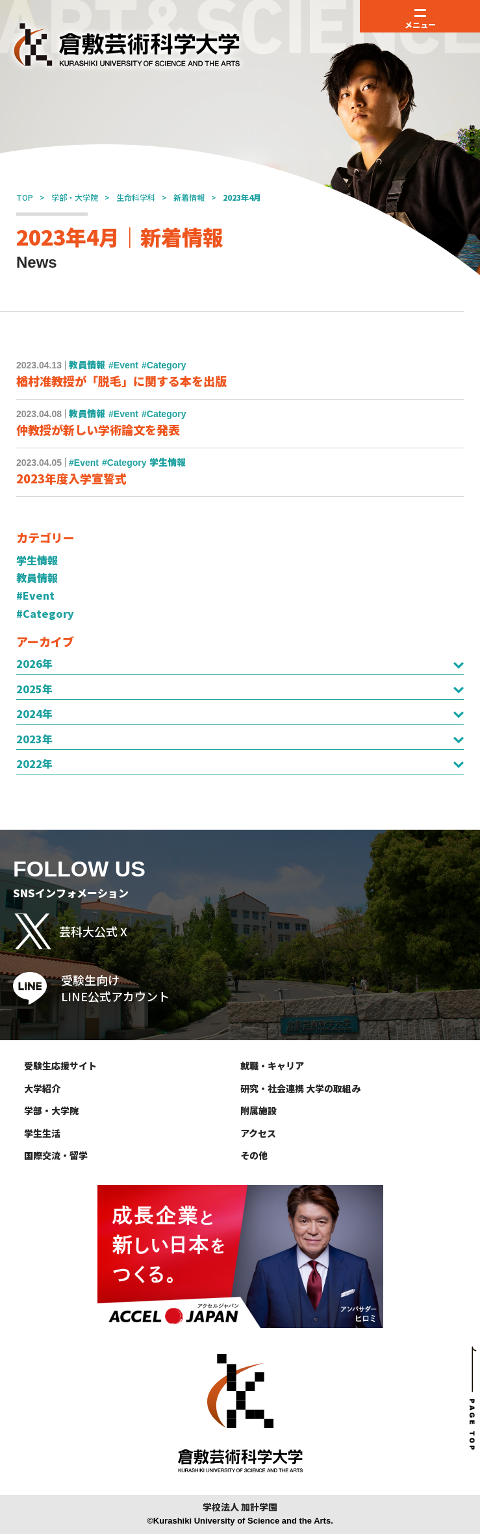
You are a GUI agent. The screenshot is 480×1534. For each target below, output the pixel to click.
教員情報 (37, 577)
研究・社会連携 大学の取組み (300, 1088)
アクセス (258, 1133)
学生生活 (42, 1133)
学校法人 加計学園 (240, 1507)
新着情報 (189, 197)
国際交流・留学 (56, 1155)
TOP (24, 197)
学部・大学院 (74, 197)
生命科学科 (135, 197)
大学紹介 (42, 1088)
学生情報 (37, 560)
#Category (45, 613)
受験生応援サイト (60, 1065)
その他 (254, 1155)
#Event (35, 595)
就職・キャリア (272, 1065)
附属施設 (258, 1110)
